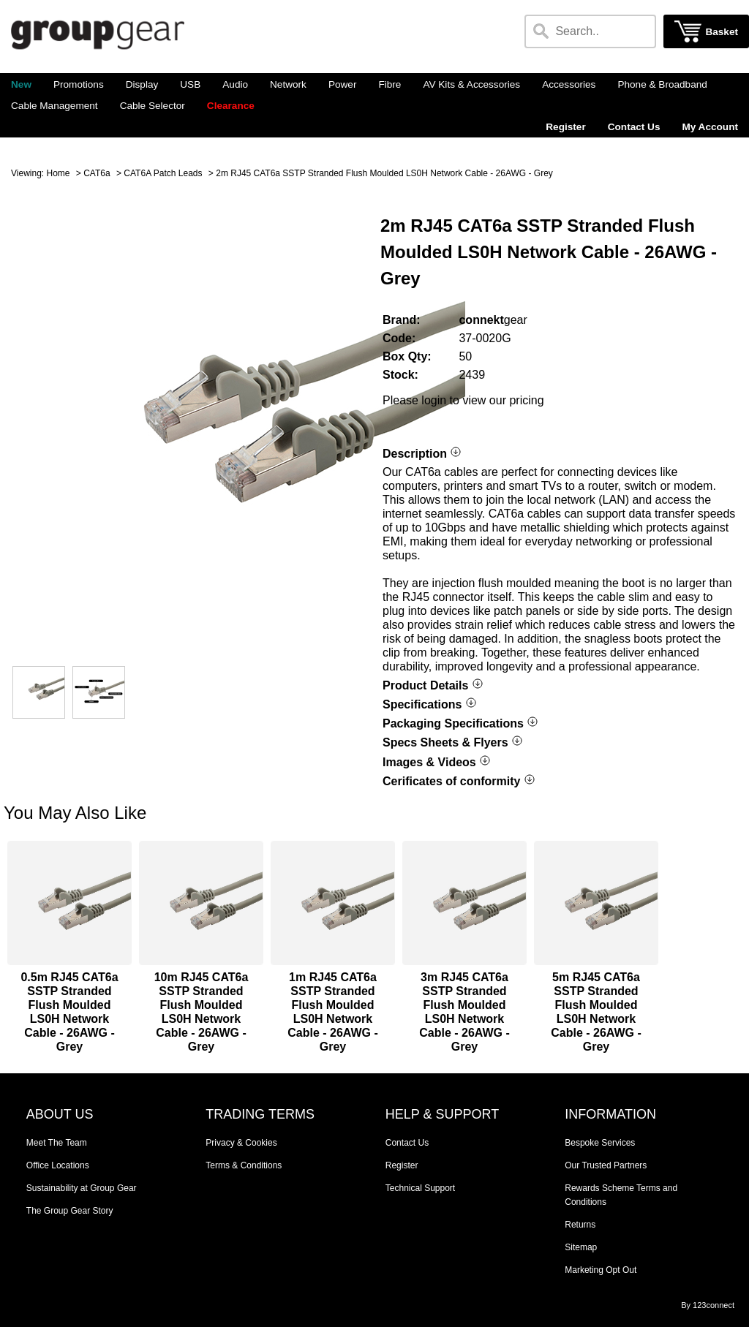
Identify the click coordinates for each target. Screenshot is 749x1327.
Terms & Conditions (244, 1165)
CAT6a (96, 173)
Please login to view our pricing (463, 400)
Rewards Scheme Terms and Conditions (621, 1195)
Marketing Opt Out (600, 1270)
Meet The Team (56, 1143)
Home (57, 173)
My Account (710, 126)
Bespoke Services (600, 1143)
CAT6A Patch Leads (163, 173)
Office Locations (57, 1165)
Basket (721, 31)
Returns (580, 1225)
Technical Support (420, 1188)
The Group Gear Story (69, 1211)
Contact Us (634, 126)
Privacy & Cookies (241, 1143)
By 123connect (707, 1305)
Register (565, 126)
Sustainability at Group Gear (81, 1188)
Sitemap (581, 1247)
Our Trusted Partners (606, 1165)
